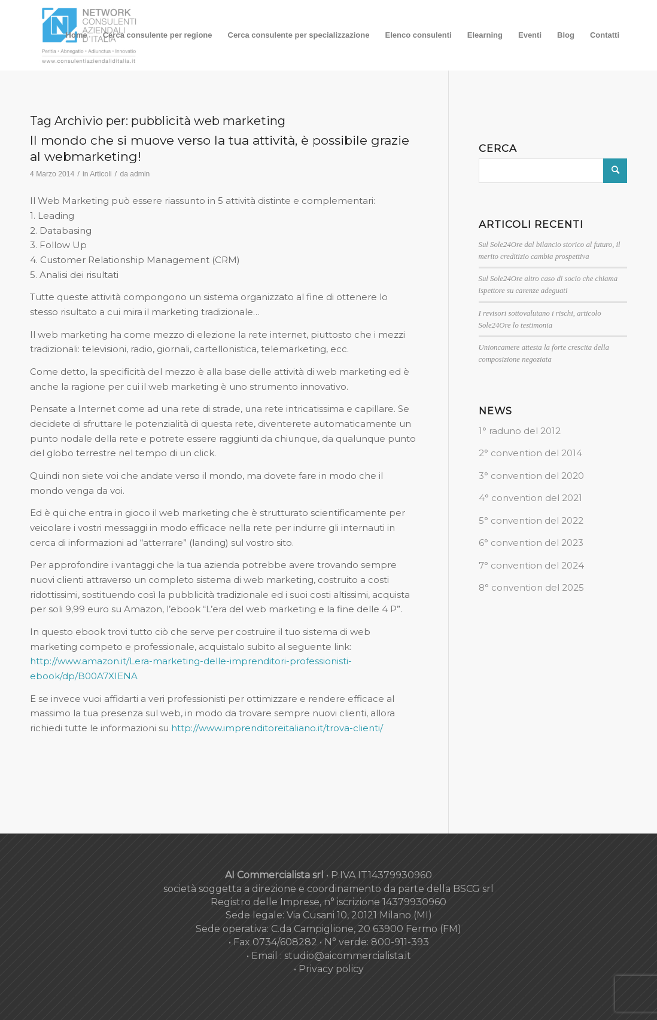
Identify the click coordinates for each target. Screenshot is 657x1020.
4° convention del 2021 (530, 497)
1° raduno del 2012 (520, 430)
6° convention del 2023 (531, 542)
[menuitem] (76, 35)
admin (140, 174)
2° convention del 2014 (530, 453)
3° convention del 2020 (531, 475)
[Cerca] (553, 170)
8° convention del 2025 (531, 587)
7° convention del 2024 (531, 565)
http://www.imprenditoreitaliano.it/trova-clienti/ (277, 728)
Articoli (100, 174)
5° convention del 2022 (531, 520)
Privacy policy (331, 969)
